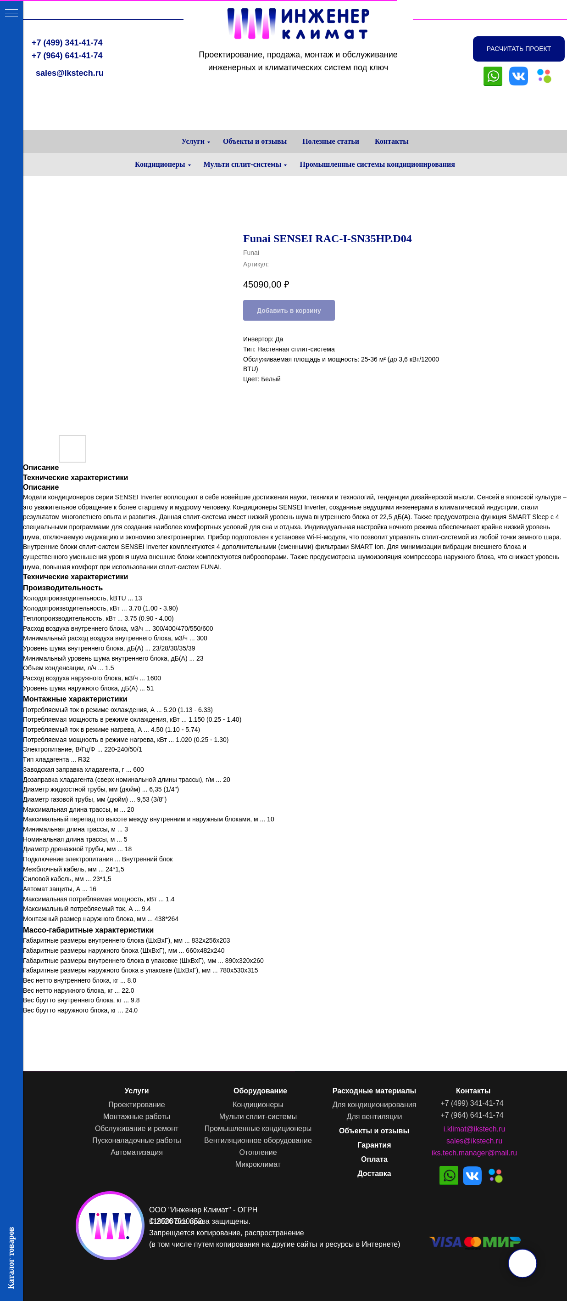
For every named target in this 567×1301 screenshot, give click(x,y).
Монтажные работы (136, 1116)
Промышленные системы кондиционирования (377, 164)
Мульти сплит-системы (243, 164)
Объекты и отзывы (255, 141)
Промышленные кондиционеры (258, 1128)
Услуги (193, 141)
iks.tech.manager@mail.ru (474, 1153)
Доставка (374, 1173)
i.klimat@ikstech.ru (475, 1129)
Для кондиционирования (375, 1105)
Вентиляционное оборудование (258, 1140)
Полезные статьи (330, 141)
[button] (519, 49)
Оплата (374, 1159)
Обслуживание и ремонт (136, 1128)
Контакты (392, 141)
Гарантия (374, 1145)
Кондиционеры (160, 164)
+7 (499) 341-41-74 (67, 42)
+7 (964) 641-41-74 (67, 55)
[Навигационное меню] (11, 13)
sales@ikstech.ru (70, 73)
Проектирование (136, 1105)
